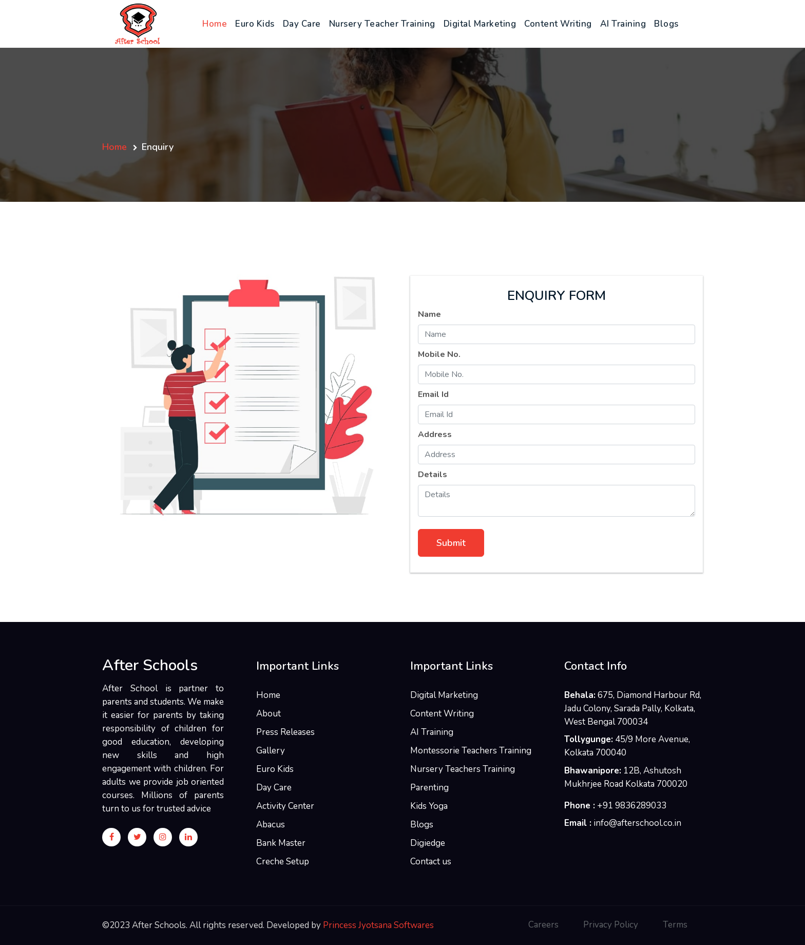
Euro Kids (255, 24)
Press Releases (285, 732)
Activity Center (285, 806)
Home (216, 23)
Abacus (270, 824)
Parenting (429, 787)
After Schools (150, 665)
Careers (543, 925)
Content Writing (558, 24)
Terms (675, 925)
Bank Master (280, 843)
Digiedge (427, 843)
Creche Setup (282, 861)
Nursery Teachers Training (462, 769)
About (268, 714)
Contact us (430, 861)
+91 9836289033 (631, 805)
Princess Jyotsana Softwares (378, 925)
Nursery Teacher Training (382, 24)
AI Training (623, 24)
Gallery (270, 751)
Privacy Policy (610, 925)
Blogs (666, 24)
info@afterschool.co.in (637, 823)
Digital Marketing (480, 24)
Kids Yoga (429, 806)
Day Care (302, 24)
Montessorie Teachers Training (470, 751)
